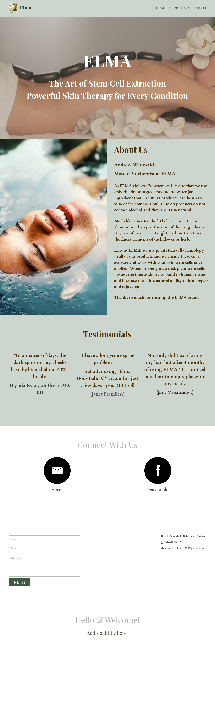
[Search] (204, 8)
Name (14, 539)
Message (15, 558)
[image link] (57, 470)
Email (14, 548)
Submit (19, 582)
